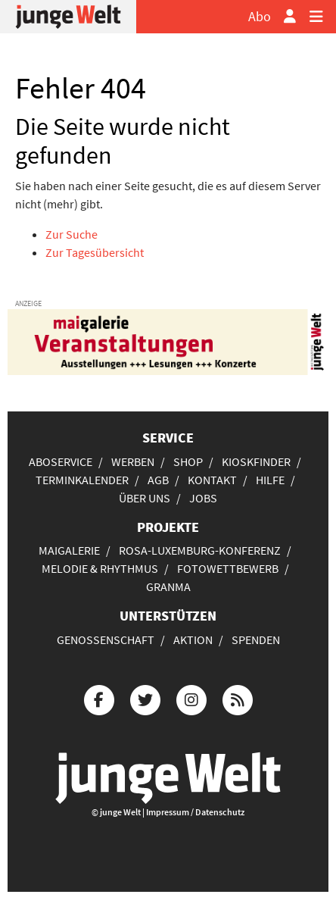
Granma (168, 586)
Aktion (193, 639)
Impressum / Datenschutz (195, 812)
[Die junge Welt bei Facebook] (99, 698)
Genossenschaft (105, 639)
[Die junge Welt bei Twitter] (145, 698)
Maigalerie (69, 550)
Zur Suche (71, 234)
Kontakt (212, 479)
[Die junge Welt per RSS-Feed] (238, 698)
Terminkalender (82, 479)
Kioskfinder (256, 461)
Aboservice (60, 461)
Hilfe (270, 479)
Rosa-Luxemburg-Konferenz (200, 550)
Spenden (256, 639)
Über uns (144, 497)
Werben (132, 461)
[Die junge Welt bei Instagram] (191, 698)
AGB (158, 479)
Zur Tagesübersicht (94, 252)
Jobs (203, 497)
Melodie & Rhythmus (100, 568)
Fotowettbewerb (227, 568)
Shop (188, 461)
